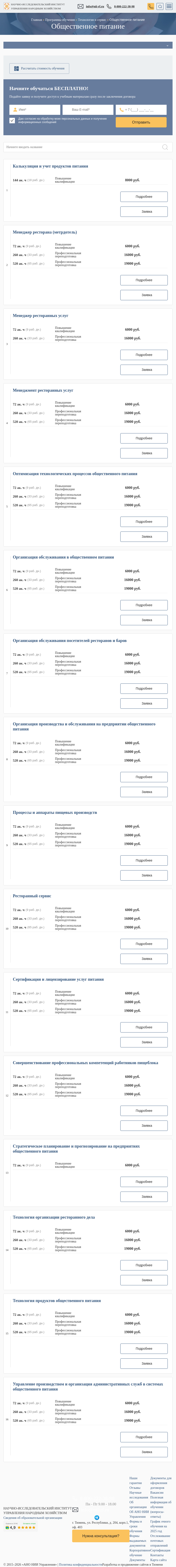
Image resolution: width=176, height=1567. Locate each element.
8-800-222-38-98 (120, 6)
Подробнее (144, 196)
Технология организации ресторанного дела (54, 1217)
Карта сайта (158, 1560)
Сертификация (160, 1550)
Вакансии (156, 1492)
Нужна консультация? (100, 1536)
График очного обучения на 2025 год (160, 1526)
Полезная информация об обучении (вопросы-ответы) (160, 1507)
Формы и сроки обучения (135, 1526)
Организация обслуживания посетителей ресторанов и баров (70, 640)
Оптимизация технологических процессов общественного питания (75, 473)
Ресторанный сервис (32, 896)
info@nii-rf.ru (90, 6)
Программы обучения (60, 20)
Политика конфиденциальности (80, 1564)
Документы (137, 1560)
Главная (36, 20)
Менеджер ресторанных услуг (40, 315)
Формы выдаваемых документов (137, 1540)
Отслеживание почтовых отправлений (160, 1540)
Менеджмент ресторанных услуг (43, 390)
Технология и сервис (92, 20)
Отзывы (134, 1488)
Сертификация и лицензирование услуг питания (58, 979)
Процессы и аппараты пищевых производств (55, 812)
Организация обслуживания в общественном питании (63, 557)
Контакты (157, 1555)
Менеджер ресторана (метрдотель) (45, 232)
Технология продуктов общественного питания (57, 1300)
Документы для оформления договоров (160, 1483)
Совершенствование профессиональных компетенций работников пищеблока (85, 1062)
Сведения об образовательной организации (32, 1518)
